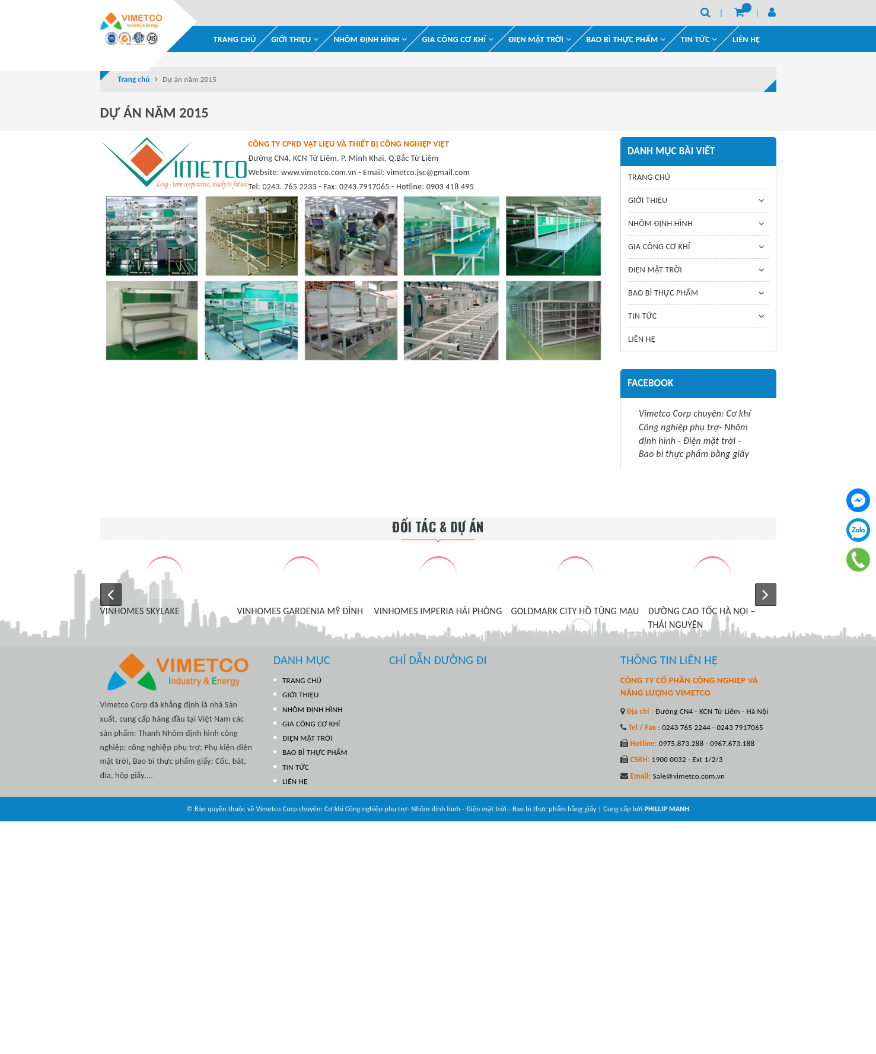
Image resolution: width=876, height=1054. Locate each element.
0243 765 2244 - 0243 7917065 (711, 727)
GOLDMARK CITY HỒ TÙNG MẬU (575, 611)
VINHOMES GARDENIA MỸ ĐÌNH (300, 611)
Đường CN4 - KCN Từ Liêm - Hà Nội (711, 711)
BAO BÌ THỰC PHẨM (625, 39)
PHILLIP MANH (666, 809)
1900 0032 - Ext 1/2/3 (686, 759)
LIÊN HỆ (746, 39)
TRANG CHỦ (235, 39)
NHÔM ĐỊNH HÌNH (370, 39)
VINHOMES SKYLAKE (140, 611)
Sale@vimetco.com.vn (688, 776)
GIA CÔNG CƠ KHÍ (457, 39)
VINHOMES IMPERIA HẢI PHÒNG (438, 611)
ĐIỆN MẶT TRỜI (539, 39)
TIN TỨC (642, 316)
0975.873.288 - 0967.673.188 (706, 743)
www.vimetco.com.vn (318, 172)
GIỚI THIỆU (294, 39)
